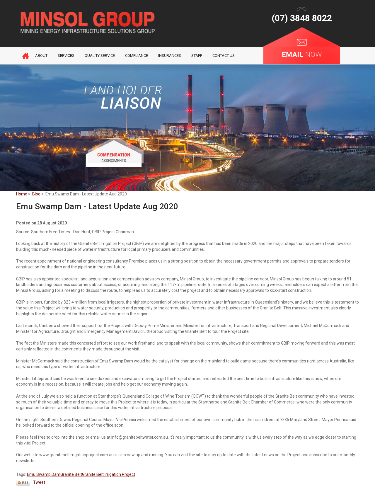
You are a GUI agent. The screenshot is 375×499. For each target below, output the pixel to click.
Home (26, 55)
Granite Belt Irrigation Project (108, 474)
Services (66, 55)
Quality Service (100, 55)
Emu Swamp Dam (43, 474)
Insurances (169, 55)
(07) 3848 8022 (302, 18)
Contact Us (223, 55)
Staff (196, 55)
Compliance (136, 55)
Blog (36, 194)
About (41, 55)
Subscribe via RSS (23, 483)
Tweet (39, 482)
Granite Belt (71, 474)
